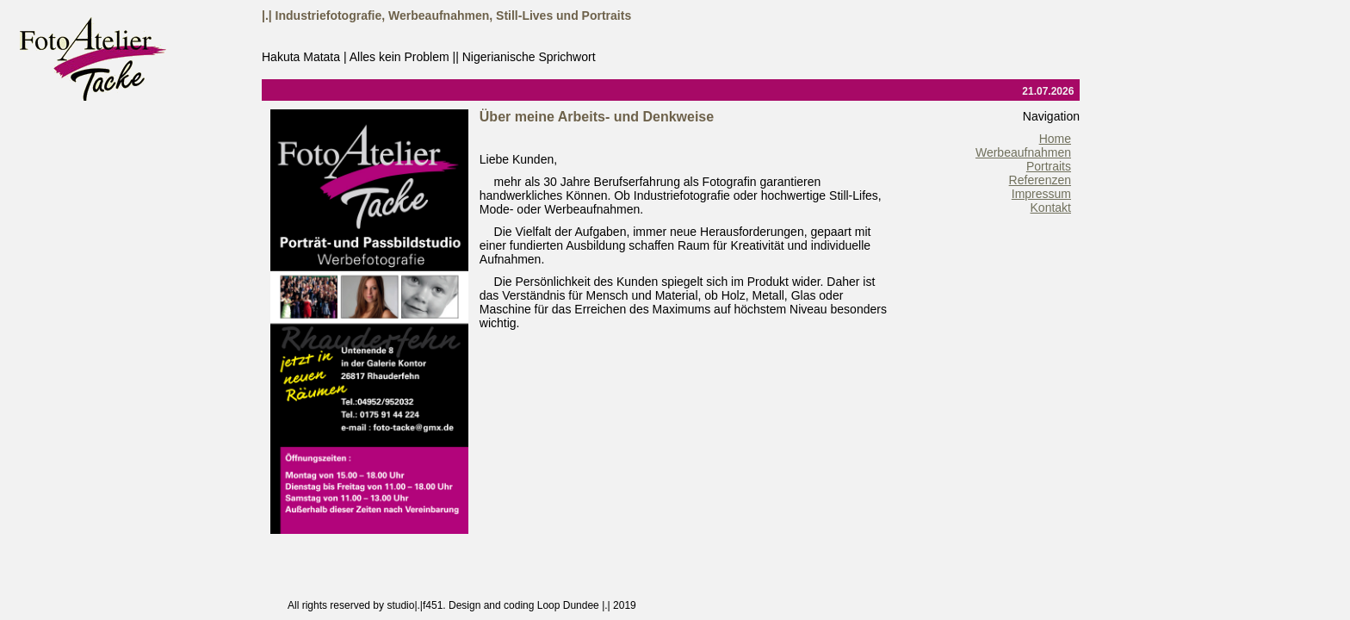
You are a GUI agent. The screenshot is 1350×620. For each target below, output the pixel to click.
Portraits (1048, 166)
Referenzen (1040, 180)
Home (1055, 139)
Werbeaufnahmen (1023, 152)
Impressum (1041, 194)
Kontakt (1051, 207)
